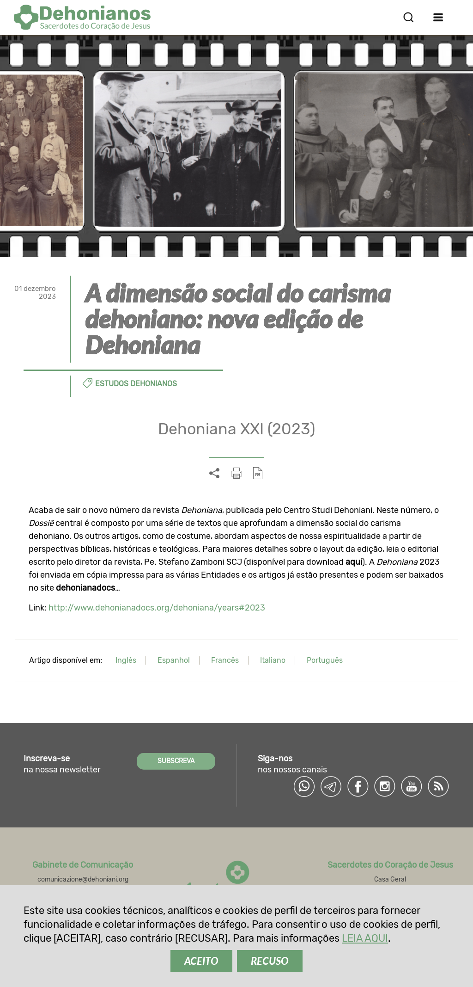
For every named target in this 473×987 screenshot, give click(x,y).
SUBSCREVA (176, 761)
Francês (225, 660)
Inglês (125, 660)
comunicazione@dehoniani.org (82, 879)
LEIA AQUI (365, 938)
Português (325, 660)
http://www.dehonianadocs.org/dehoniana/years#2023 (157, 608)
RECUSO (270, 961)
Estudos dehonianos (136, 383)
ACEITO (201, 961)
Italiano (272, 660)
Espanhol (174, 660)
